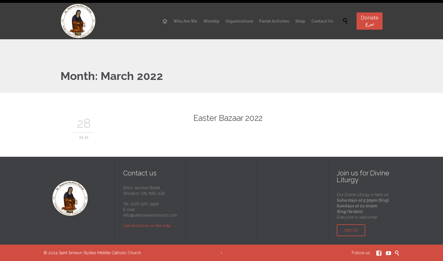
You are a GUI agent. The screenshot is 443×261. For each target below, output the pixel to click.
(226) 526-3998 (145, 204)
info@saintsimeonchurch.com (150, 215)
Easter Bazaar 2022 (227, 118)
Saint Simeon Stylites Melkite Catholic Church (100, 253)
